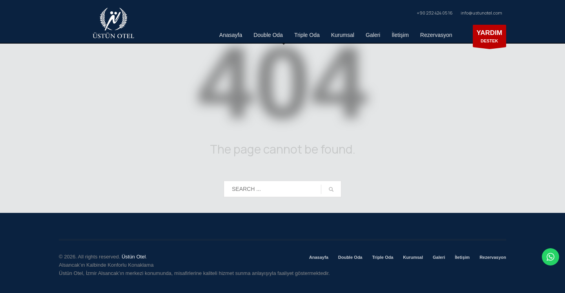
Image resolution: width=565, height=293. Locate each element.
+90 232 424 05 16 (434, 13)
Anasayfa (318, 257)
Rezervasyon (492, 257)
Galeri (439, 257)
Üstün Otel (134, 257)
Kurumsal (413, 257)
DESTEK (490, 38)
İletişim (462, 257)
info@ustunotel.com (481, 13)
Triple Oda (382, 257)
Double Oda (350, 257)
